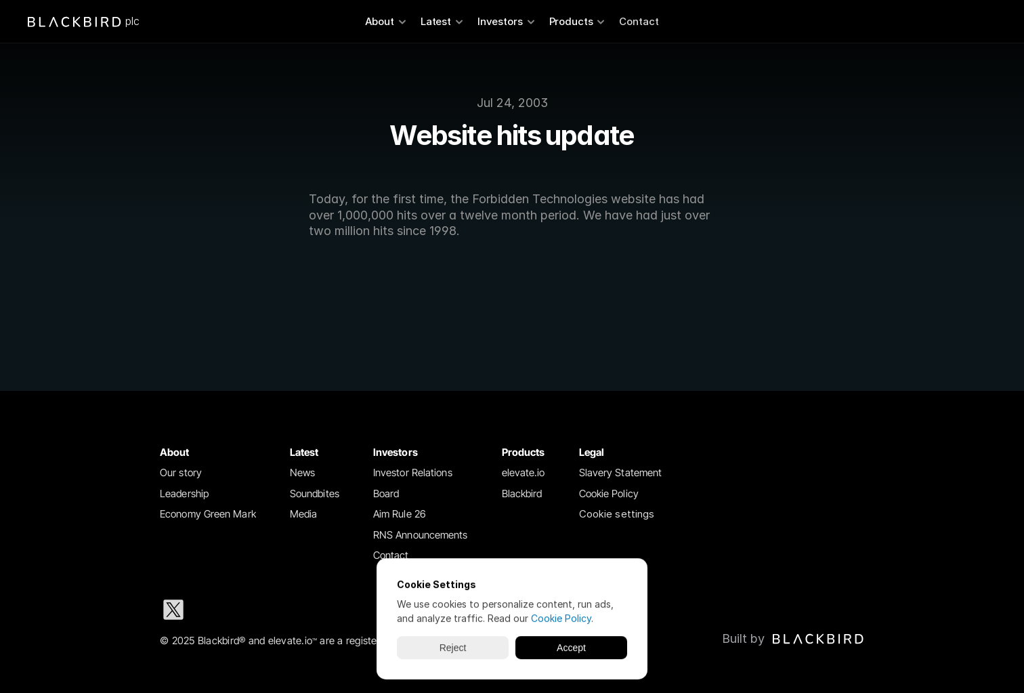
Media (304, 513)
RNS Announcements (420, 534)
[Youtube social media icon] (346, 609)
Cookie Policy (609, 493)
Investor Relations (412, 472)
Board (386, 493)
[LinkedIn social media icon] (216, 609)
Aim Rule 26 (399, 513)
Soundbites (314, 493)
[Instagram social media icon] (260, 609)
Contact (639, 21)
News (302, 472)
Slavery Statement (620, 472)
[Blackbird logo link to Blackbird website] (793, 639)
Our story (181, 472)
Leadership (184, 493)
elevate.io (523, 472)
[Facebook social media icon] (303, 609)
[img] (818, 638)
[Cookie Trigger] (617, 514)
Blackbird (522, 493)
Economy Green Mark (208, 513)
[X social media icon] (173, 609)
